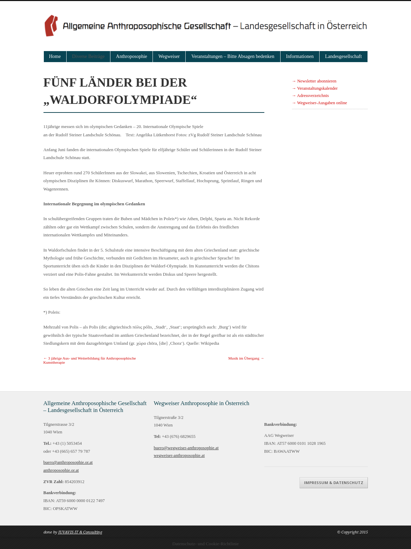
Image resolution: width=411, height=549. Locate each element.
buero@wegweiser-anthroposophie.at (186, 447)
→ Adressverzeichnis (310, 95)
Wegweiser (169, 56)
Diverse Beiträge (88, 56)
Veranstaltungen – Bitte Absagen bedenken (233, 56)
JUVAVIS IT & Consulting (80, 532)
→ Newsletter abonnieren (314, 81)
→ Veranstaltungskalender (315, 88)
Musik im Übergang (246, 358)
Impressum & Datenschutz (333, 482)
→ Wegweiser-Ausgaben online (319, 102)
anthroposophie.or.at (61, 470)
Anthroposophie (131, 56)
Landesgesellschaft (343, 56)
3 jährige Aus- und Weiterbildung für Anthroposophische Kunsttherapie (89, 360)
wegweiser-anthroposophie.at (179, 455)
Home (55, 56)
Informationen (300, 56)
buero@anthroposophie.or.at (68, 462)
